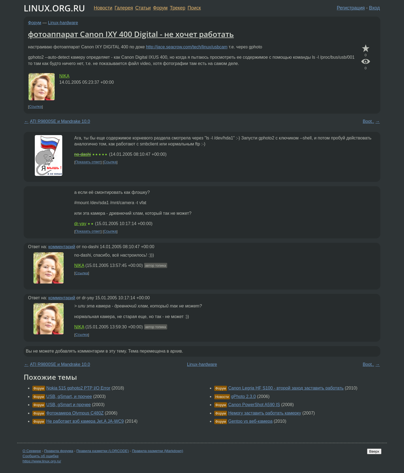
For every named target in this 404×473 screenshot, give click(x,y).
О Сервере (32, 451)
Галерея (124, 8)
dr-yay (80, 223)
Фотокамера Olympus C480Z (75, 413)
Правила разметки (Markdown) (157, 451)
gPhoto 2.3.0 (243, 396)
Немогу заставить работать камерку (264, 413)
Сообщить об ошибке (41, 456)
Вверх (374, 451)
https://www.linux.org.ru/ (42, 461)
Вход (374, 8)
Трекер (177, 8)
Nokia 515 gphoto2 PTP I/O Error (78, 388)
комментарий (61, 246)
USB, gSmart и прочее (68, 404)
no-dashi (82, 154)
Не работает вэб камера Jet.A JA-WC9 (85, 421)
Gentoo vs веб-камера (250, 421)
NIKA (64, 76)
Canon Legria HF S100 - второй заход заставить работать (285, 388)
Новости (103, 8)
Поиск (194, 8)
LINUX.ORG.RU (54, 8)
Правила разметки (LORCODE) (102, 451)
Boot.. (368, 121)
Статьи (143, 8)
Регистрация (351, 8)
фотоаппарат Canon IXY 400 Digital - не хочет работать (131, 34)
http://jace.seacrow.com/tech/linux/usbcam (187, 47)
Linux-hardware (63, 22)
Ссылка (35, 107)
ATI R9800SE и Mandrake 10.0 (60, 121)
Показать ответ (88, 162)
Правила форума (58, 451)
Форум (160, 8)
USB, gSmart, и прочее (69, 396)
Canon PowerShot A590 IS (254, 404)
